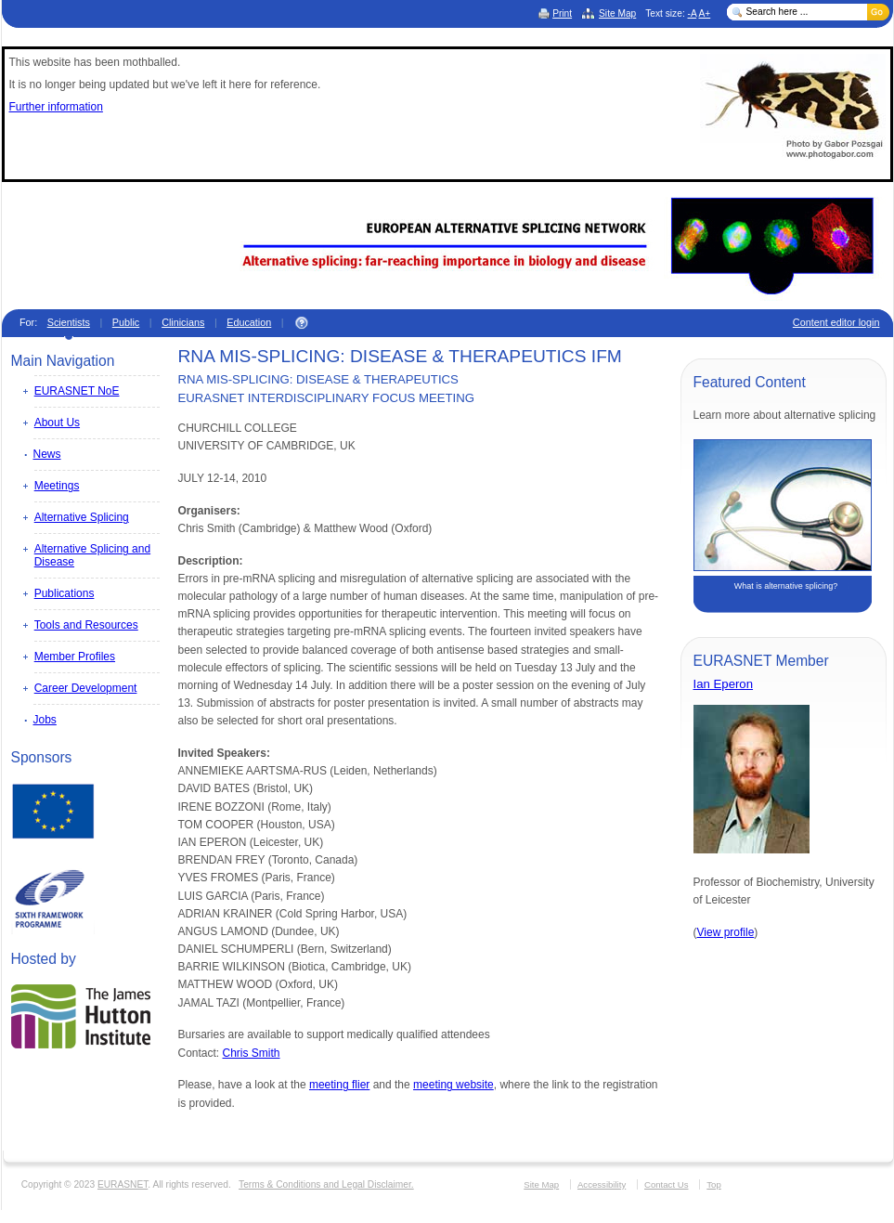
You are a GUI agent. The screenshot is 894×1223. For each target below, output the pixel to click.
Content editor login (836, 322)
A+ (704, 13)
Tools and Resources (86, 624)
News (47, 454)
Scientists (68, 322)
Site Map (617, 13)
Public (125, 322)
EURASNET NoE (77, 390)
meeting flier (339, 1084)
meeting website (453, 1084)
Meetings (57, 485)
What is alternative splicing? (786, 586)
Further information (56, 106)
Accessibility (601, 1184)
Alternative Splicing (81, 517)
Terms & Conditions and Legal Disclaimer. (326, 1184)
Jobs (45, 719)
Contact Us (666, 1184)
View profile (726, 932)
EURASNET (122, 1184)
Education (249, 322)
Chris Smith (251, 1053)
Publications (64, 593)
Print (562, 13)
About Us (57, 422)
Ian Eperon (723, 684)
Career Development (85, 688)
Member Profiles (74, 656)
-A (692, 13)
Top (713, 1184)
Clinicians (183, 322)
